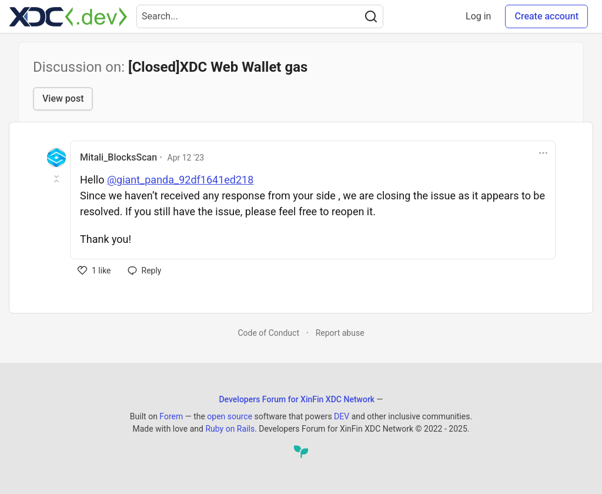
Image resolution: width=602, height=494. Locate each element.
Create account (546, 16)
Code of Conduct (268, 333)
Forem (171, 416)
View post (62, 98)
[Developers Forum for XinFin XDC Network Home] (68, 16)
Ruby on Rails (230, 428)
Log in (478, 16)
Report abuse (340, 333)
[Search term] (259, 16)
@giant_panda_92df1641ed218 (180, 179)
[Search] (371, 16)
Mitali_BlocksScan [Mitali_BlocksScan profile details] (118, 157)
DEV (341, 416)
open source (229, 416)
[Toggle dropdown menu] (543, 152)
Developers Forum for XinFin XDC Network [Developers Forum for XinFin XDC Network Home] (296, 399)
